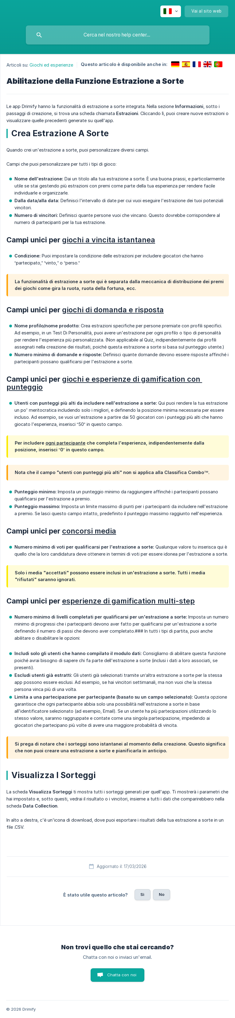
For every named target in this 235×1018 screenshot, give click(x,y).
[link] (175, 64)
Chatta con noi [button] (121, 974)
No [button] (161, 894)
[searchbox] (118, 34)
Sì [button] (142, 894)
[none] (170, 11)
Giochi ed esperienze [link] (51, 64)
